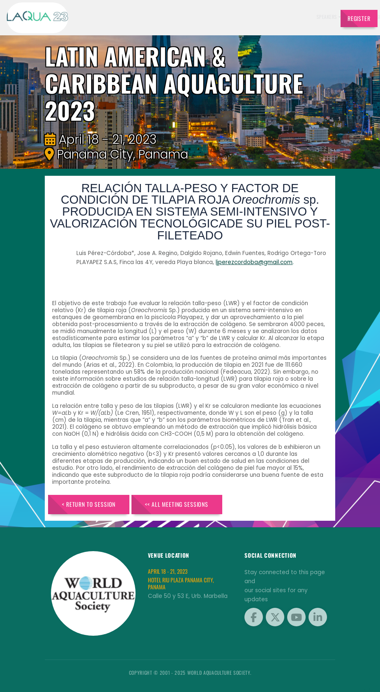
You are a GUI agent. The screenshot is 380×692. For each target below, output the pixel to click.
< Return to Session (88, 504)
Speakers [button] (153, 16)
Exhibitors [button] (183, 16)
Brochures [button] (293, 16)
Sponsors (238, 16)
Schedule (213, 16)
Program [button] (263, 16)
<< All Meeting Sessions (176, 504)
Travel (320, 16)
